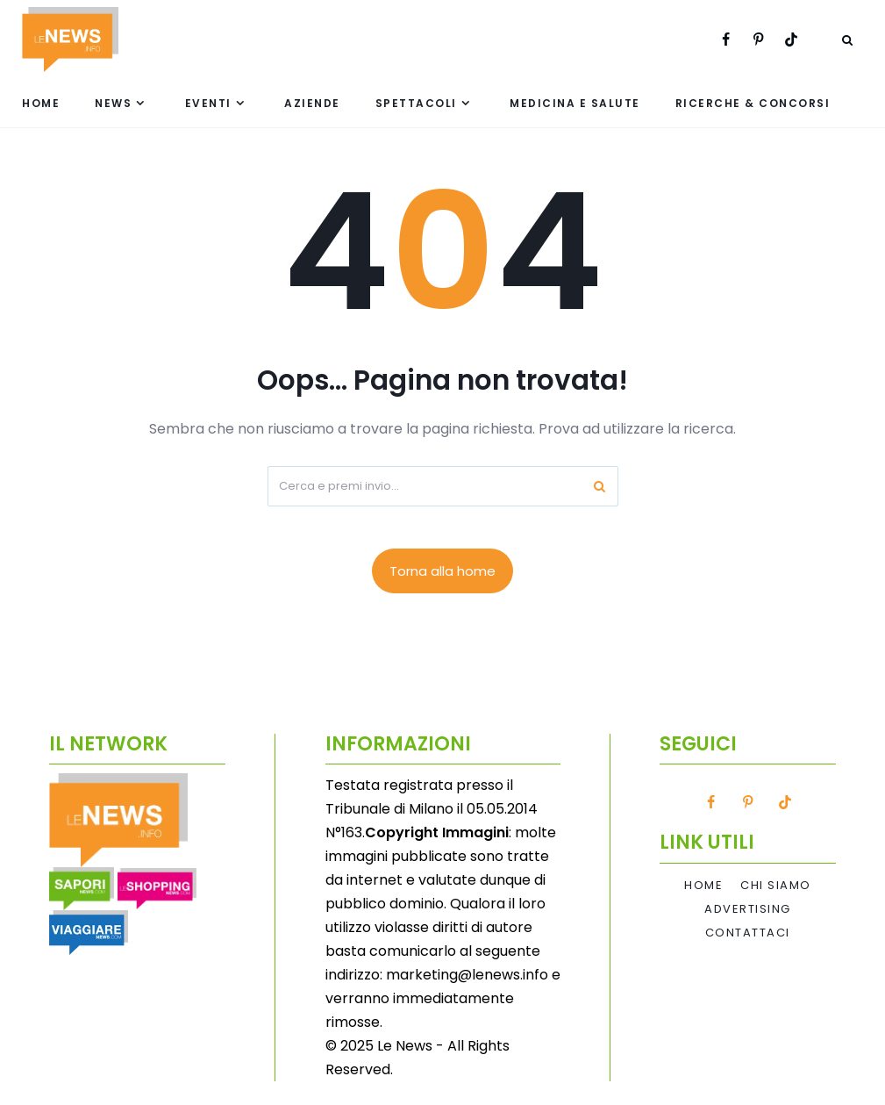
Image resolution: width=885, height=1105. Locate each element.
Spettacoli (416, 103)
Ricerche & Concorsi (753, 103)
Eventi (208, 103)
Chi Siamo (775, 885)
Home (41, 103)
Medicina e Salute (575, 103)
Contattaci (747, 933)
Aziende (312, 103)
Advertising (747, 909)
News (113, 103)
